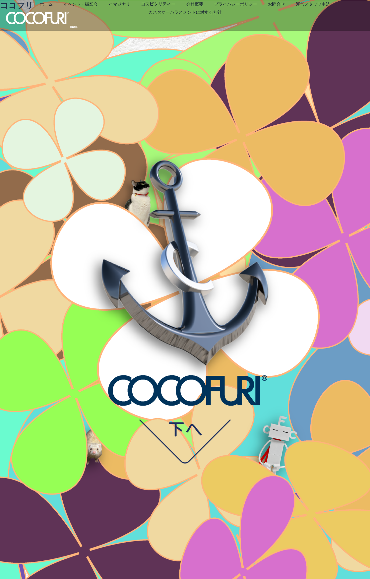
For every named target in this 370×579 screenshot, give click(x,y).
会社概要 (231, 15)
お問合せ (313, 15)
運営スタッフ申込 (157, 23)
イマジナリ (156, 15)
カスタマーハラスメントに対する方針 (221, 23)
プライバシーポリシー (272, 15)
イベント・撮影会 (117, 15)
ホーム (83, 15)
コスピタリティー (195, 15)
